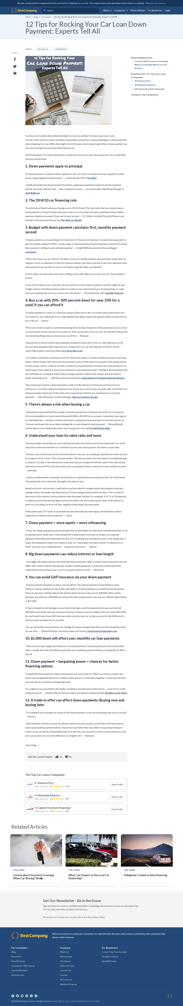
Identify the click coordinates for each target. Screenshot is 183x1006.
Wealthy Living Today (116, 692)
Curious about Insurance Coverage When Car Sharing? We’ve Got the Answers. (151, 64)
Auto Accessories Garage (85, 397)
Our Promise (66, 956)
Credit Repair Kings (100, 428)
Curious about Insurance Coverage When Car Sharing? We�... (33, 877)
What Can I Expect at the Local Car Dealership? (88, 877)
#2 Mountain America (145, 85)
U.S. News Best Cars (72, 350)
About (108, 10)
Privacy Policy (98, 917)
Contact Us (65, 970)
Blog (13, 952)
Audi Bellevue (32, 193)
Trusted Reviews (19, 970)
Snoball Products (110, 956)
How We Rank (18, 961)
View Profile (117, 784)
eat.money (30, 252)
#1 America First (143, 81)
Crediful (92, 178)
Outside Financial (114, 293)
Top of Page (32, 745)
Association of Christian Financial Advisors (103, 378)
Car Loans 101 (42, 49)
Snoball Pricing (109, 961)
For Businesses (155, 10)
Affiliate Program (68, 984)
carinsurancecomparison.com (102, 631)
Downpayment (61, 49)
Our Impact (65, 961)
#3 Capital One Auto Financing (149, 89)
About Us (64, 952)
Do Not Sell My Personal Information (86, 1001)
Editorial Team (67, 966)
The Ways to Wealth (71, 220)
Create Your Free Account (114, 952)
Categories (121, 10)
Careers (64, 975)
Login (167, 10)
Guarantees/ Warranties (23, 966)
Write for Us (66, 979)
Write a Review (137, 10)
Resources (16, 956)
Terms (67, 1001)
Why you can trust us (156, 3)
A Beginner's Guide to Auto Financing (145, 875)
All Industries (17, 975)
